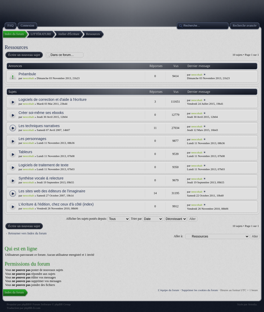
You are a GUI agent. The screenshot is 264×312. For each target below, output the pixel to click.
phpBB (26, 304)
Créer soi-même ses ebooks (41, 113)
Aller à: (178, 236)
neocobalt (28, 78)
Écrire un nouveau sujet (24, 55)
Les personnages (32, 139)
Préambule (27, 74)
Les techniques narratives (39, 126)
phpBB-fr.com (32, 307)
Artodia (252, 304)
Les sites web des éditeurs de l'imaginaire (52, 191)
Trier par (147, 218)
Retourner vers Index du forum (27, 233)
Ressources (16, 47)
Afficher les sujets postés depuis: (98, 218)
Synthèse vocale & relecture (41, 178)
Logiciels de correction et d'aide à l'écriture (53, 99)
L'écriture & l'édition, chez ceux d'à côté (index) (56, 204)
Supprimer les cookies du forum (200, 290)
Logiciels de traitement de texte (44, 165)
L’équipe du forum (168, 290)
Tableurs (25, 152)
